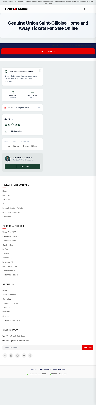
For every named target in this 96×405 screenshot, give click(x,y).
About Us (6, 307)
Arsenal (5, 253)
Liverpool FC (7, 262)
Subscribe (88, 347)
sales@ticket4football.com (15, 340)
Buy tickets (7, 195)
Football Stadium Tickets (12, 208)
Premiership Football (10, 236)
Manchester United (10, 266)
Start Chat (22, 166)
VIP (3, 204)
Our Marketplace (9, 295)
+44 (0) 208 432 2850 (13, 336)
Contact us (6, 217)
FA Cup (5, 249)
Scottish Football (9, 241)
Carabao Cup (8, 245)
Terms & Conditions (10, 303)
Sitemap (5, 316)
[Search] (85, 9)
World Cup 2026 (9, 232)
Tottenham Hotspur (10, 275)
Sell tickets (48, 51)
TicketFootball (16, 9)
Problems (6, 312)
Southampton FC (9, 271)
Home (4, 191)
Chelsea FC (7, 258)
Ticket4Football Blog (11, 320)
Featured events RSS (11, 212)
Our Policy (6, 299)
